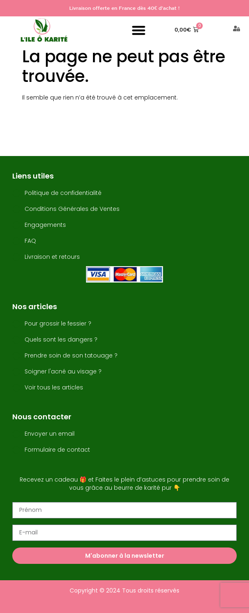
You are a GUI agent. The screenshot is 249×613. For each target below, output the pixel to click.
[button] (138, 30)
